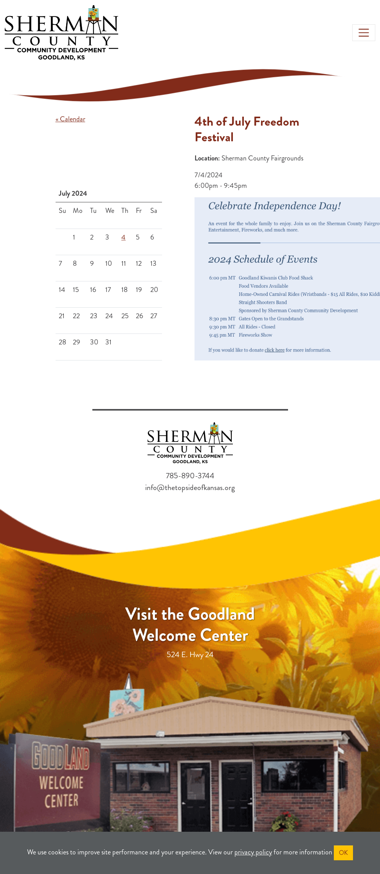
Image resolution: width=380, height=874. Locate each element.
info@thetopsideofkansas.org (190, 487)
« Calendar (70, 119)
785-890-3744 (190, 475)
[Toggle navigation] (363, 32)
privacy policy (253, 852)
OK (343, 852)
